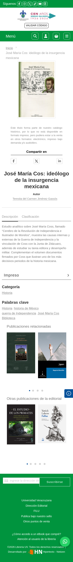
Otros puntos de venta (36, 521)
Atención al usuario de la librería (36, 539)
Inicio (9, 48)
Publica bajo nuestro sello (36, 516)
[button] (29, 390)
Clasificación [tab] (30, 216)
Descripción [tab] (10, 216)
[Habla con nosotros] (65, 542)
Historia (7, 292)
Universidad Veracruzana (36, 500)
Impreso (11, 275)
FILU (36, 510)
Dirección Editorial (36, 505)
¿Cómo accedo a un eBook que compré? (36, 534)
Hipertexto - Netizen (46, 551)
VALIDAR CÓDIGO (36, 25)
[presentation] (34, 384)
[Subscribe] (54, 482)
